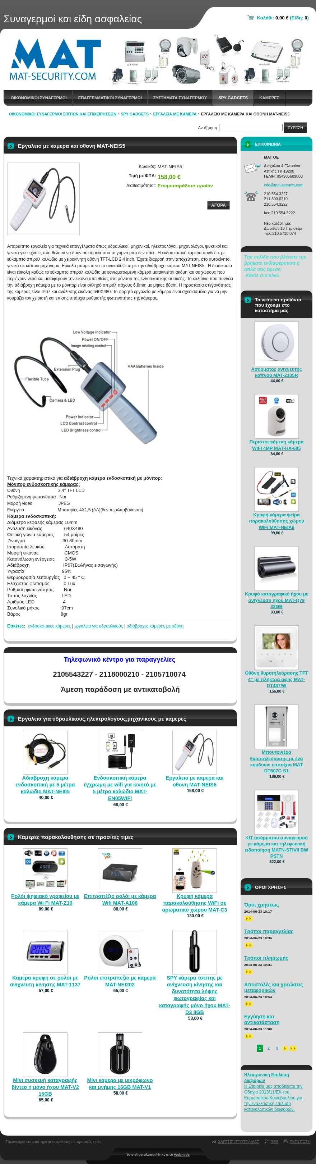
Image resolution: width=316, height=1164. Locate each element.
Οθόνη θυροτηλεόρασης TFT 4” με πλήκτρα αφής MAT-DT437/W (276, 679)
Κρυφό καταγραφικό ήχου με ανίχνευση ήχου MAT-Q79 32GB (276, 600)
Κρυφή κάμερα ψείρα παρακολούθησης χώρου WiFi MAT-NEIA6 (276, 521)
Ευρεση (295, 127)
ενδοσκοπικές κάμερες (49, 626)
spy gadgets (233, 98)
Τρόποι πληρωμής (266, 958)
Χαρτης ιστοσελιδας (238, 1142)
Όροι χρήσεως (261, 905)
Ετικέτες (15, 626)
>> (248, 918)
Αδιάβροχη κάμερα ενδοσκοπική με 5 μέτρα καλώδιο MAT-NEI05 (45, 784)
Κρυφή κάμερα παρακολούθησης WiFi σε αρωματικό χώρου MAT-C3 (194, 903)
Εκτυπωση (300, 1142)
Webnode (182, 1154)
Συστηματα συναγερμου (180, 98)
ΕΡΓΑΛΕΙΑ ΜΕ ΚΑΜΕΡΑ (174, 114)
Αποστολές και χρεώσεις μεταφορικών (273, 987)
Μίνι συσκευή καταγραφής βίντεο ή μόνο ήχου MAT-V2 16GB (45, 1087)
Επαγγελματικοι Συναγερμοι (110, 98)
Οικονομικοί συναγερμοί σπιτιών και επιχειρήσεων (62, 114)
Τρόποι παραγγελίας (268, 931)
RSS (274, 1142)
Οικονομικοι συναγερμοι (39, 98)
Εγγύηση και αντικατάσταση (262, 1019)
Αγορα (218, 205)
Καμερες (269, 98)
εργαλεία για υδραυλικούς (98, 626)
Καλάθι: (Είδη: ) (283, 17)
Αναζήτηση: (208, 127)
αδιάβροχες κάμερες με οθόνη (154, 626)
